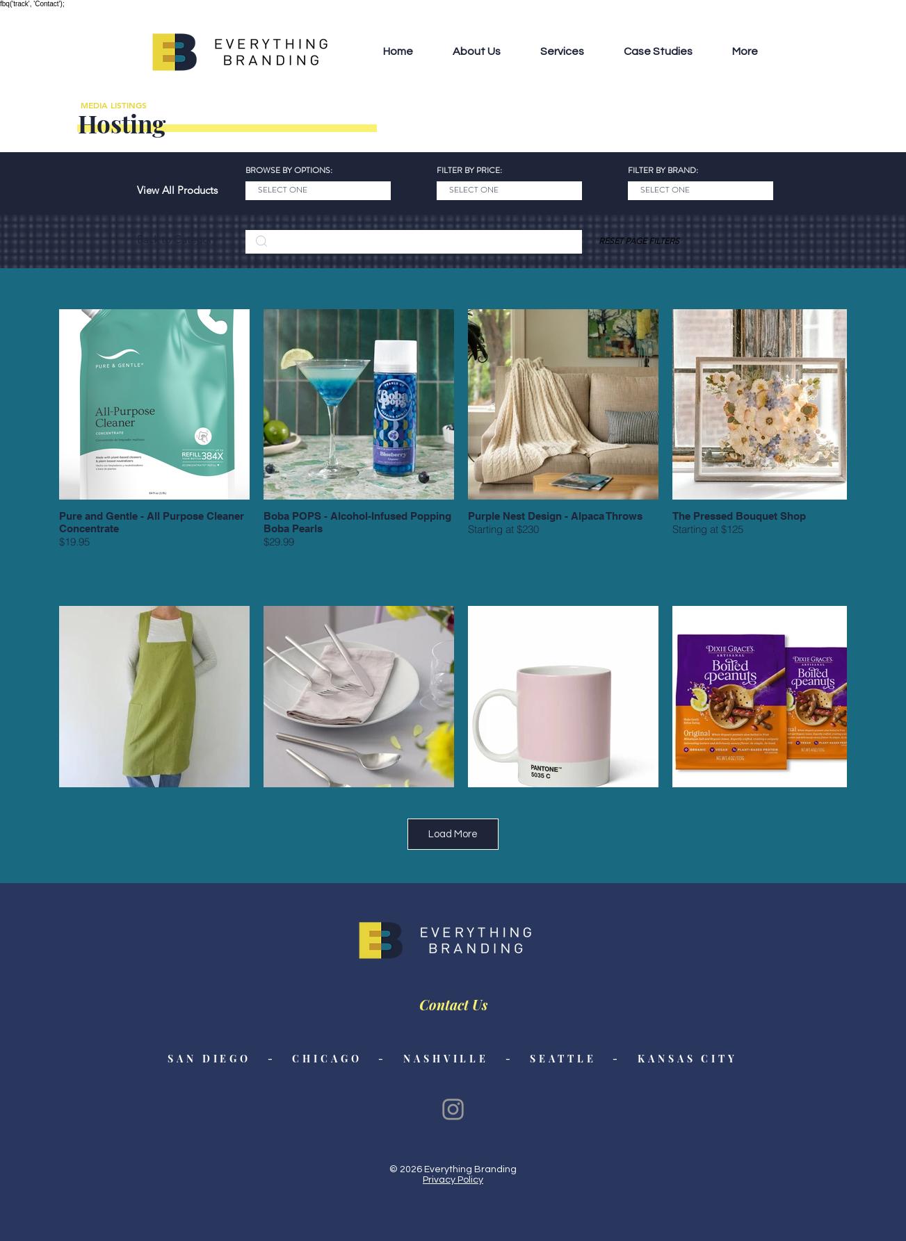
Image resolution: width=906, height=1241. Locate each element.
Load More (453, 834)
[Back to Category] (177, 240)
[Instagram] (453, 1109)
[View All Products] (177, 190)
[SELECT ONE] (318, 190)
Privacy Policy (453, 1180)
